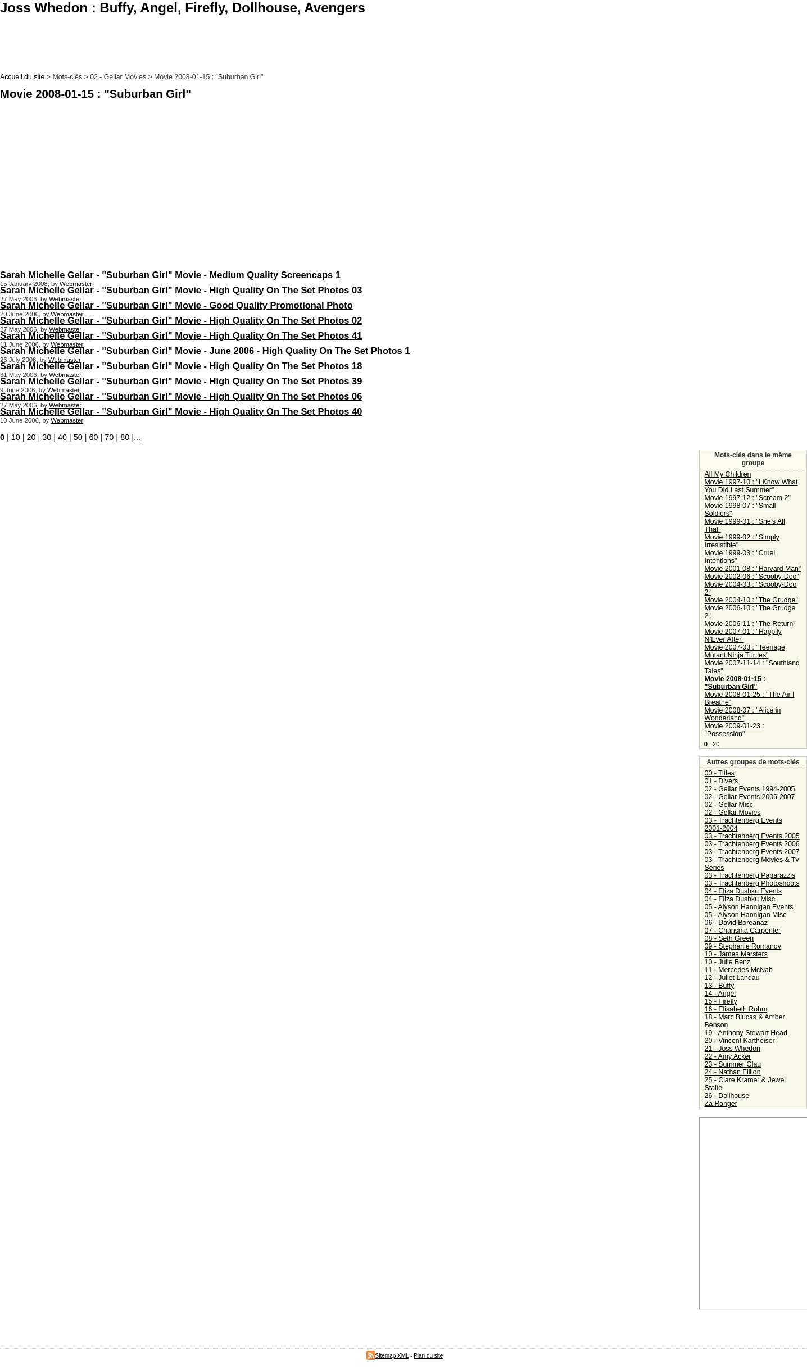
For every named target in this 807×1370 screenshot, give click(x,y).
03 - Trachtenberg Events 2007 (752, 852)
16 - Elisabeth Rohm (736, 1009)
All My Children (728, 474)
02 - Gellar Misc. (730, 805)
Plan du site (428, 1356)
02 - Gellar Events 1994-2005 (750, 789)
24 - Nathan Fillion (733, 1072)
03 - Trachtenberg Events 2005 (752, 836)
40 (62, 437)
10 (15, 437)
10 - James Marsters (736, 954)
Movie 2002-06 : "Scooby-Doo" (752, 576)
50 (78, 437)
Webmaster (76, 283)
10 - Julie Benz (727, 962)
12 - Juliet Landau (732, 978)
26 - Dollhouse (727, 1096)
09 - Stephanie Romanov (743, 946)
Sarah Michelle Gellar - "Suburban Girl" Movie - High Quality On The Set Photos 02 (181, 320)
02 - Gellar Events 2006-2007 (750, 797)
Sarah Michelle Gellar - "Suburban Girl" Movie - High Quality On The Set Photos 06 (181, 396)
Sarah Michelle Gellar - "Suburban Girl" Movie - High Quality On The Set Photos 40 (181, 411)
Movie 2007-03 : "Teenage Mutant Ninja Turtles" (745, 651)
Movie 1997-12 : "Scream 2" (748, 498)
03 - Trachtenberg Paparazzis (750, 875)
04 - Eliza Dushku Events (743, 891)
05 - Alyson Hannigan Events (749, 907)
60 (93, 437)
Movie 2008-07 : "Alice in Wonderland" (743, 714)
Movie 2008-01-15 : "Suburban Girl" (735, 683)
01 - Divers (721, 781)
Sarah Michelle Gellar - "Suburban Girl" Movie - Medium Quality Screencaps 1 (170, 275)
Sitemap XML (387, 1356)
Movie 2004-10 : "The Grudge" (751, 600)
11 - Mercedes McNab (739, 970)
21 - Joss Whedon (732, 1049)
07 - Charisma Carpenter (743, 930)
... (137, 437)
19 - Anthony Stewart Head (746, 1033)
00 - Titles (720, 773)
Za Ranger (721, 1104)
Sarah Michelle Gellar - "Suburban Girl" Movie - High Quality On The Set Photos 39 (181, 381)
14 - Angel (720, 993)
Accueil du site (22, 77)
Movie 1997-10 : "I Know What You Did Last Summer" (751, 486)
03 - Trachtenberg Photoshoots (752, 883)
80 (124, 437)
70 (109, 437)
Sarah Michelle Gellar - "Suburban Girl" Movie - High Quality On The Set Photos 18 (181, 366)
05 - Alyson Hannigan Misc (746, 915)
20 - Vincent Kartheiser (740, 1041)
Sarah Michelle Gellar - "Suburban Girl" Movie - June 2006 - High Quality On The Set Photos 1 (205, 351)
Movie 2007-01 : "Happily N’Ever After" (743, 635)
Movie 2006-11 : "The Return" (750, 624)
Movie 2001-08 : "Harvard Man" (753, 569)
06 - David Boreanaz (736, 923)
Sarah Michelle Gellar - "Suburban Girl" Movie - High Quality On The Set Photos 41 (181, 335)
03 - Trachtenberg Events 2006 (752, 844)
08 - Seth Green (729, 938)
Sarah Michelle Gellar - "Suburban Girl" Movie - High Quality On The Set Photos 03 (181, 290)
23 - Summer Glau (733, 1064)
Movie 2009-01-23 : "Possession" (734, 730)
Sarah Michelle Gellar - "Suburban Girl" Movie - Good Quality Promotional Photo (176, 305)
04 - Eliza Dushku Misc (740, 899)
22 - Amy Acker (728, 1056)
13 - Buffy (719, 986)
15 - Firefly (721, 1001)
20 (31, 437)
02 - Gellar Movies (733, 812)
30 (46, 437)
